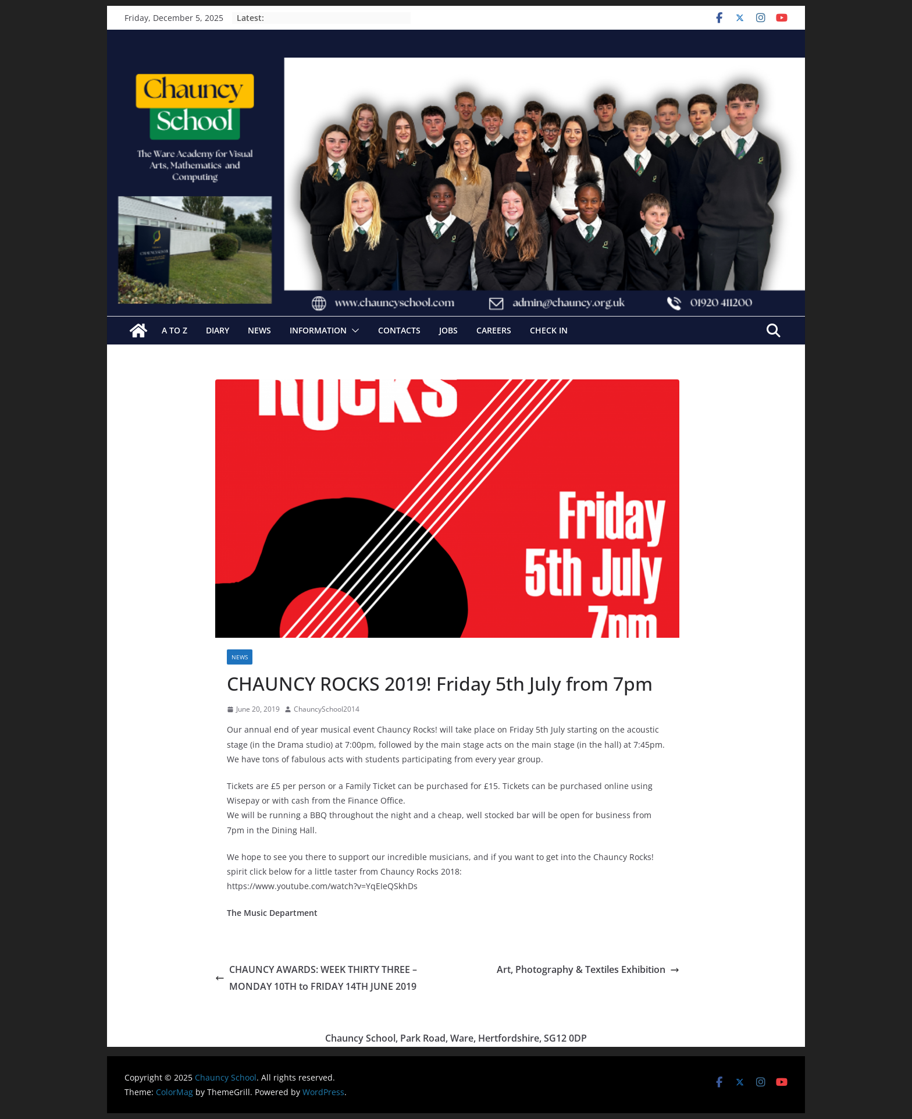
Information (318, 330)
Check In (549, 330)
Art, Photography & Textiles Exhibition (588, 969)
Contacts (399, 330)
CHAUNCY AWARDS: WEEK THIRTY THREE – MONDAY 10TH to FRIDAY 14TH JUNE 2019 (316, 978)
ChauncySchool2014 (326, 709)
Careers (493, 330)
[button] (353, 330)
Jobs (448, 330)
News (259, 330)
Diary (217, 330)
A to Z (174, 330)
